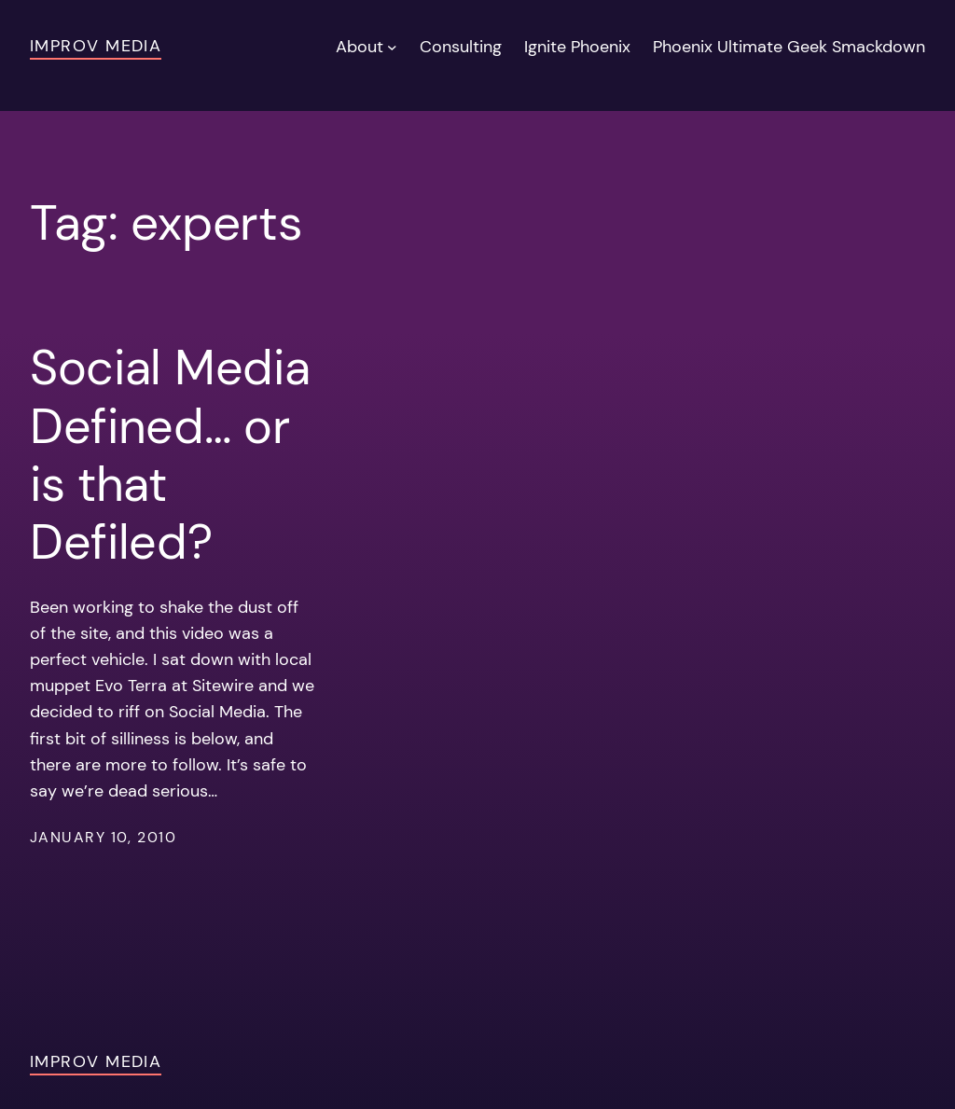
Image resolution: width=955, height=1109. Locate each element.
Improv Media (95, 45)
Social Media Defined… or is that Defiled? (170, 455)
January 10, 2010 (103, 837)
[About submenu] (392, 47)
